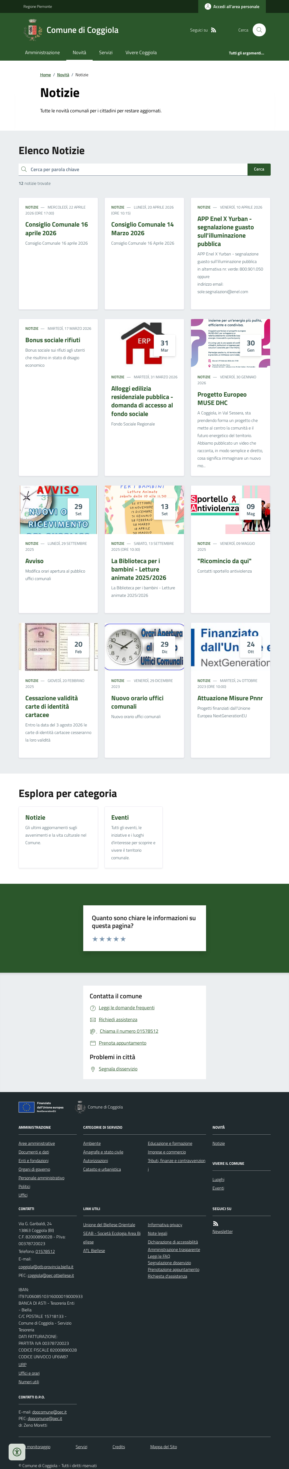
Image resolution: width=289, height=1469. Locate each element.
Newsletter (223, 1231)
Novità (79, 52)
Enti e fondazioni (33, 1160)
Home (45, 74)
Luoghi (218, 1179)
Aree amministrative (37, 1143)
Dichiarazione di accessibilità (173, 1242)
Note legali (157, 1233)
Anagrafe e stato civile (103, 1152)
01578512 (45, 1251)
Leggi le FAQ (159, 1256)
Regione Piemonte (37, 6)
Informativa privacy (165, 1224)
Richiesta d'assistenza (167, 1276)
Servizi (106, 52)
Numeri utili (29, 1381)
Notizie (32, 207)
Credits (119, 1446)
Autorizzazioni (95, 1160)
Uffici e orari (29, 1373)
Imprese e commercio (167, 1152)
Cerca (259, 169)
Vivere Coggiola (141, 52)
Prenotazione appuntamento (173, 1269)
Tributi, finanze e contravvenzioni (177, 1164)
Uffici (23, 1195)
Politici (24, 1186)
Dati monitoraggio (34, 1446)
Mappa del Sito (163, 1446)
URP (22, 1364)
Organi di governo (34, 1169)
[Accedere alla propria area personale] (232, 6)
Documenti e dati (34, 1152)
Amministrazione (42, 52)
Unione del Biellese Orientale (109, 1224)
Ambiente (92, 1143)
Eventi (218, 1188)
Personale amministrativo (41, 1177)
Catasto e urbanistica (102, 1169)
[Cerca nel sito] (257, 29)
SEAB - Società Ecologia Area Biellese (112, 1237)
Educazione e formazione (170, 1143)
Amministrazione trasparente (174, 1249)
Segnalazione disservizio (169, 1262)
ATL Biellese (94, 1250)
